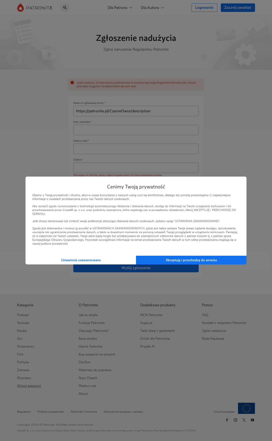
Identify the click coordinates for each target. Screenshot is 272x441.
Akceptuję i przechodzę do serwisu (191, 260)
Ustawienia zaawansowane (81, 260)
